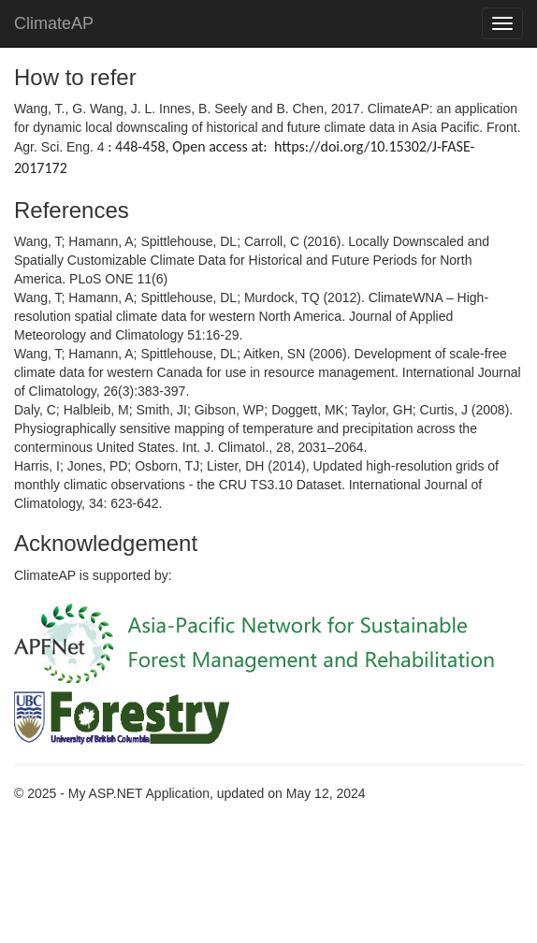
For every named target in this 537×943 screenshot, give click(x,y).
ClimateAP (54, 23)
